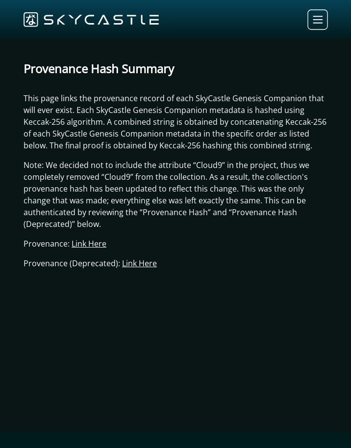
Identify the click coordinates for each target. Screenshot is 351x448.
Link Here (89, 243)
